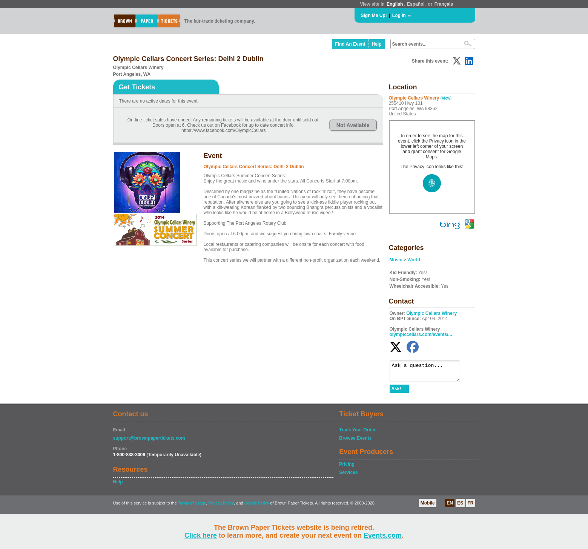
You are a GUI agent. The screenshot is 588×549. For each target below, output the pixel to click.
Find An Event (350, 44)
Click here (200, 535)
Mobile (428, 506)
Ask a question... (429, 372)
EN (450, 506)
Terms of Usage (192, 507)
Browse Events (355, 441)
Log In (399, 15)
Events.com (383, 535)
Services (348, 475)
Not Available (353, 125)
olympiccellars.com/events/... (421, 334)
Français (443, 4)
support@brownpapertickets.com (149, 441)
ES (460, 506)
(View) (446, 98)
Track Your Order (357, 433)
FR (471, 506)
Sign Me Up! (374, 15)
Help (376, 44)
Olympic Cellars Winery (431, 313)
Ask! (396, 392)
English (395, 4)
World (413, 259)
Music (396, 259)
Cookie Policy (256, 507)
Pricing (347, 467)
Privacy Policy (221, 507)
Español (416, 4)
